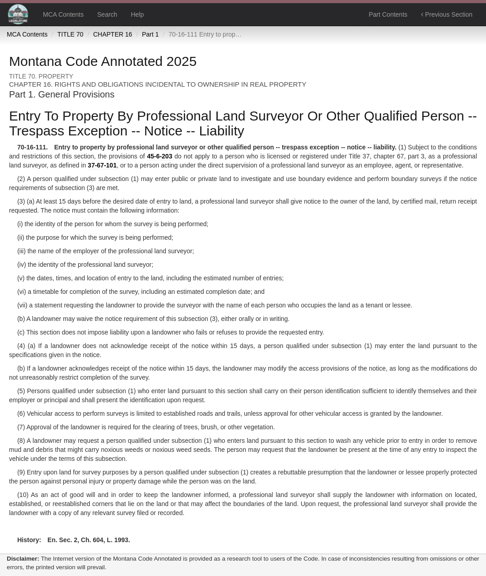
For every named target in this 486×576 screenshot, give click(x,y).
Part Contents (388, 14)
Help (137, 14)
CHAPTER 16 (112, 34)
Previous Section (446, 14)
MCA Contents (63, 14)
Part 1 (150, 34)
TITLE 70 (70, 34)
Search (107, 14)
